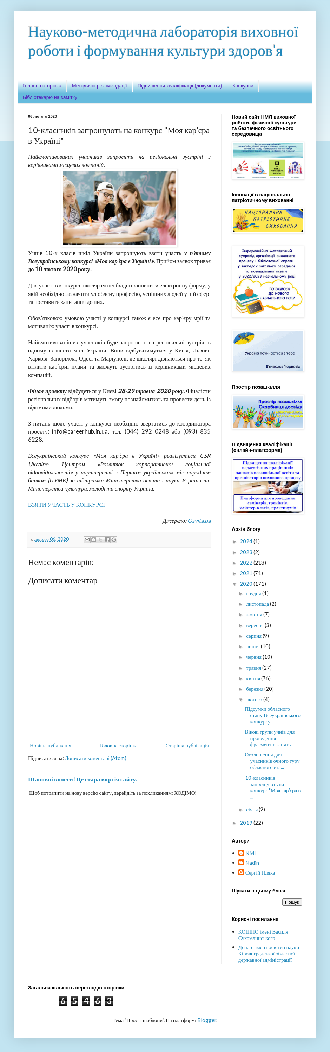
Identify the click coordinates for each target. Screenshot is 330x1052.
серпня (254, 635)
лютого (254, 699)
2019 (246, 822)
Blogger (206, 1020)
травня (254, 667)
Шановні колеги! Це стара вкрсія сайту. (82, 779)
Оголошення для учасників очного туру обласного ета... (272, 760)
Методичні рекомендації (99, 86)
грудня (254, 593)
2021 (246, 573)
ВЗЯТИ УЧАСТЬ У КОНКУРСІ (66, 504)
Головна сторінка (41, 86)
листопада (258, 603)
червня (254, 657)
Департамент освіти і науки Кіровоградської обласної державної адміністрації (268, 953)
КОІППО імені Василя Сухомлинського (263, 934)
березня (255, 689)
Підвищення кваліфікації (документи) (180, 86)
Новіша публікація (50, 745)
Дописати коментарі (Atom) (95, 758)
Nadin (252, 862)
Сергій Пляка (260, 872)
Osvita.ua (199, 520)
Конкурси (242, 86)
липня (253, 646)
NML (251, 853)
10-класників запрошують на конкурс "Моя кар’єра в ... (273, 787)
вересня (255, 625)
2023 (246, 552)
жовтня (254, 614)
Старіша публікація (187, 745)
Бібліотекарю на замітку (50, 97)
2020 (246, 583)
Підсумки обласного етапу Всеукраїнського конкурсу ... (273, 715)
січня (252, 809)
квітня (253, 678)
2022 (246, 562)
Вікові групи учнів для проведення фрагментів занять (270, 737)
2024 (246, 541)
